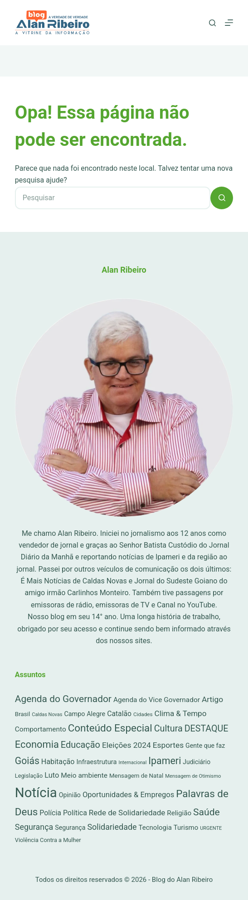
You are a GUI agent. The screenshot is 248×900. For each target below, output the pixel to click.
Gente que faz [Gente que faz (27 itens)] (205, 745)
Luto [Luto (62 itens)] (51, 775)
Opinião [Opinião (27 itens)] (70, 795)
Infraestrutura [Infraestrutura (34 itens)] (97, 762)
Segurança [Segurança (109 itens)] (34, 827)
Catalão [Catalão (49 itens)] (119, 713)
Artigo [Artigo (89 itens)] (212, 699)
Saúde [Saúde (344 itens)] (206, 812)
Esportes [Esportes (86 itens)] (168, 745)
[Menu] (229, 23)
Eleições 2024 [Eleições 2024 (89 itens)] (126, 745)
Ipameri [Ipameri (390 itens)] (164, 760)
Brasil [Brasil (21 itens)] (22, 714)
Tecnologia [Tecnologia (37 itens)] (155, 827)
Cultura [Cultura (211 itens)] (168, 728)
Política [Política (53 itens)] (75, 813)
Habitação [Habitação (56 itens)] (58, 761)
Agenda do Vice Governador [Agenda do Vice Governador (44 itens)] (156, 700)
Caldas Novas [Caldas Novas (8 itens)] (47, 714)
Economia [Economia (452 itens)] (37, 744)
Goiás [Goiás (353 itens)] (27, 760)
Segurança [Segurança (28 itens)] (70, 827)
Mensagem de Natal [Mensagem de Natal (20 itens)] (136, 775)
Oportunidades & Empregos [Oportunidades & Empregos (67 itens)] (128, 794)
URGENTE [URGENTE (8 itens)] (211, 828)
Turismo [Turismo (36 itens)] (186, 827)
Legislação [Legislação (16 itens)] (29, 775)
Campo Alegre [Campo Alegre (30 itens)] (84, 714)
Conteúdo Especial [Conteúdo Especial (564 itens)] (110, 728)
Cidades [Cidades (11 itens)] (143, 714)
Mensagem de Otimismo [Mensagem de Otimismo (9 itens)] (193, 776)
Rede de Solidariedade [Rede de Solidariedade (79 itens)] (127, 812)
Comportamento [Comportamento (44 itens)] (40, 729)
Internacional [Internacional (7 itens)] (133, 762)
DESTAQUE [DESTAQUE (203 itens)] (207, 728)
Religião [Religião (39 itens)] (179, 813)
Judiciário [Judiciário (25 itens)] (196, 761)
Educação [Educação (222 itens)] (80, 745)
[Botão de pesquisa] (221, 198)
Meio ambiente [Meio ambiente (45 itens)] (84, 775)
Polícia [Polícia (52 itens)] (50, 813)
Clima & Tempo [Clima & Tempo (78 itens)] (181, 713)
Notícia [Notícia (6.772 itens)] (36, 792)
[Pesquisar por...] (112, 198)
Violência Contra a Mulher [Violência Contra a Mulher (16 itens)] (48, 840)
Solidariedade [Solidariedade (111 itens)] (111, 827)
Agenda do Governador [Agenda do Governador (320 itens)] (63, 698)
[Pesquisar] (212, 22)
